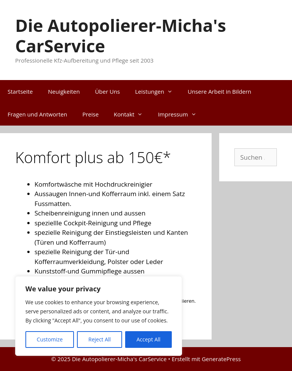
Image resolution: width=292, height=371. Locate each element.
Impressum (181, 114)
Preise (90, 114)
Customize (50, 339)
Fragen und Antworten (37, 114)
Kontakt (132, 114)
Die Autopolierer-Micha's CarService (120, 35)
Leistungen (157, 91)
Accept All (148, 339)
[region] (98, 316)
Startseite (20, 91)
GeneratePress (221, 359)
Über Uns (107, 91)
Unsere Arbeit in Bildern (219, 91)
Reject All (99, 339)
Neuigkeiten (64, 91)
